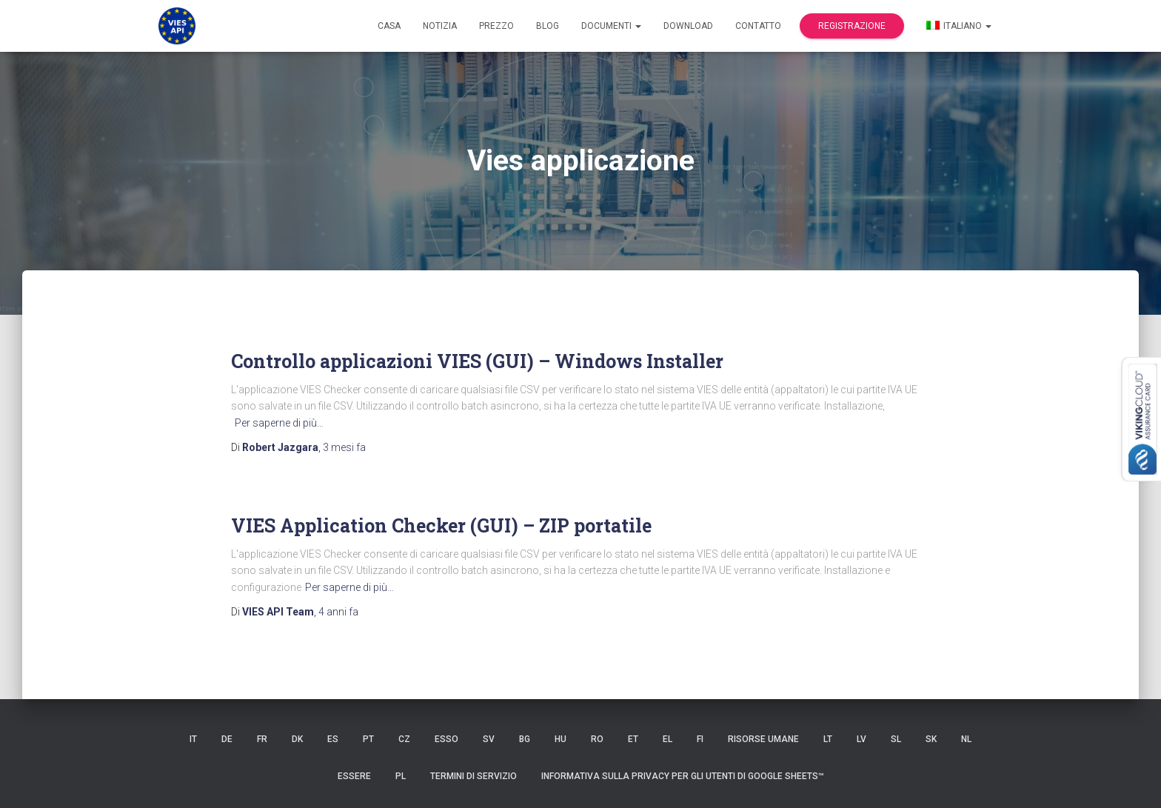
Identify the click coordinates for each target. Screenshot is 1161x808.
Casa (389, 26)
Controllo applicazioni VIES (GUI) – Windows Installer (477, 361)
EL (667, 739)
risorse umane (763, 739)
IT (193, 739)
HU (560, 739)
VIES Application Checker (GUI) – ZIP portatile (441, 525)
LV (861, 739)
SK (931, 739)
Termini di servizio (473, 776)
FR (262, 739)
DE (226, 739)
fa (344, 447)
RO (597, 739)
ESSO (446, 739)
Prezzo (496, 26)
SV (489, 739)
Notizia (440, 26)
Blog (547, 26)
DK (297, 739)
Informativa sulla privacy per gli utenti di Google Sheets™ (682, 776)
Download (688, 26)
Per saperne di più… (279, 423)
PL (400, 776)
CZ (404, 739)
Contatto (758, 26)
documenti (611, 26)
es (332, 739)
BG (524, 739)
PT (368, 739)
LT (827, 739)
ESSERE (354, 776)
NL (966, 739)
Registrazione (852, 26)
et (633, 739)
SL (896, 739)
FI (700, 739)
